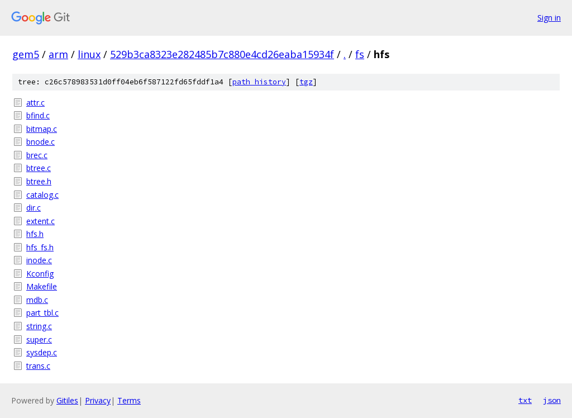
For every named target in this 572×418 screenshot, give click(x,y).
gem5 (25, 54)
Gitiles (67, 400)
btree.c (38, 168)
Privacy (98, 400)
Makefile (41, 286)
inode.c (39, 260)
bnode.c (40, 141)
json (552, 400)
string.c (39, 326)
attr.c (35, 102)
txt (525, 400)
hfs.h (35, 234)
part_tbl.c (42, 312)
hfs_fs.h (40, 247)
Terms (129, 400)
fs (359, 54)
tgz (306, 82)
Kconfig (40, 273)
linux (89, 54)
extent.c (40, 221)
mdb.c (37, 299)
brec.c (36, 155)
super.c (39, 339)
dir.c (33, 207)
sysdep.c (41, 352)
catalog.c (42, 194)
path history (259, 82)
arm (58, 54)
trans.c (38, 365)
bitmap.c (41, 129)
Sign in (549, 17)
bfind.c (38, 115)
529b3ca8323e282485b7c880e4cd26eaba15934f (222, 54)
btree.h (38, 181)
